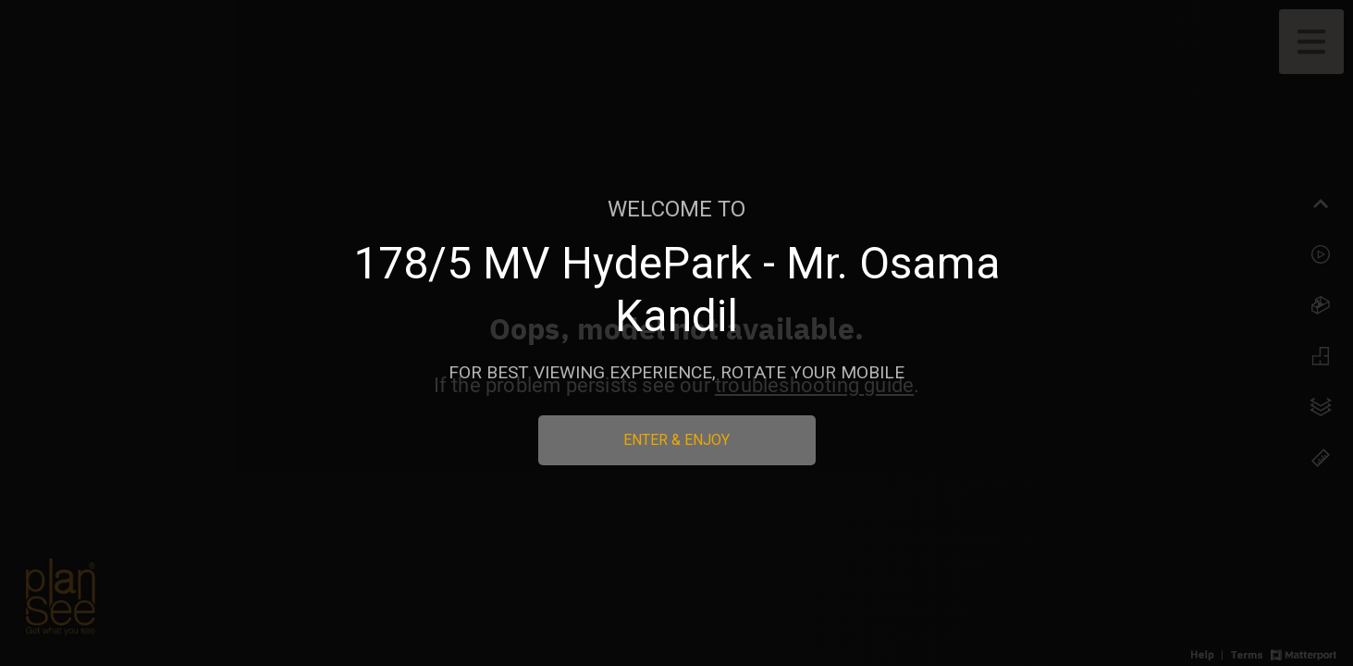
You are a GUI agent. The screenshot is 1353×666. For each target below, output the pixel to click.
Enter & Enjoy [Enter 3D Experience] (676, 440)
